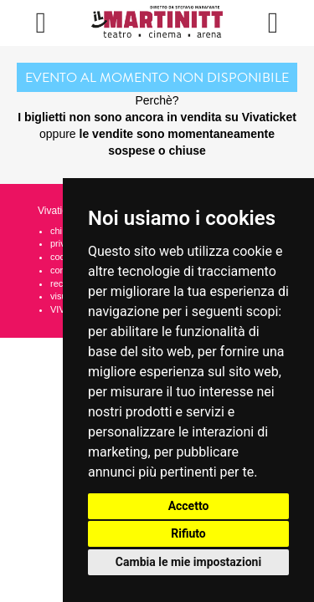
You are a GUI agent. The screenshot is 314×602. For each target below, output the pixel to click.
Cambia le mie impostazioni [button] (188, 562)
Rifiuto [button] (188, 533)
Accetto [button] (188, 506)
